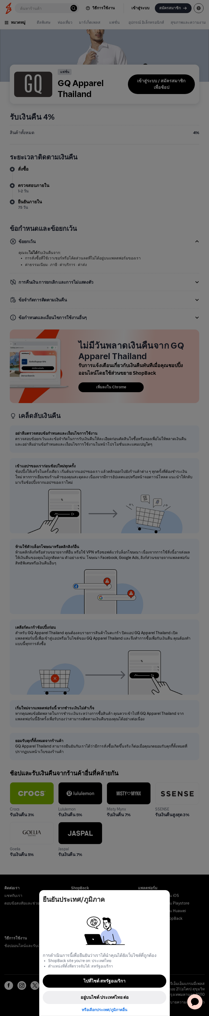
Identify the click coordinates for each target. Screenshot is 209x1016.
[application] (195, 1002)
